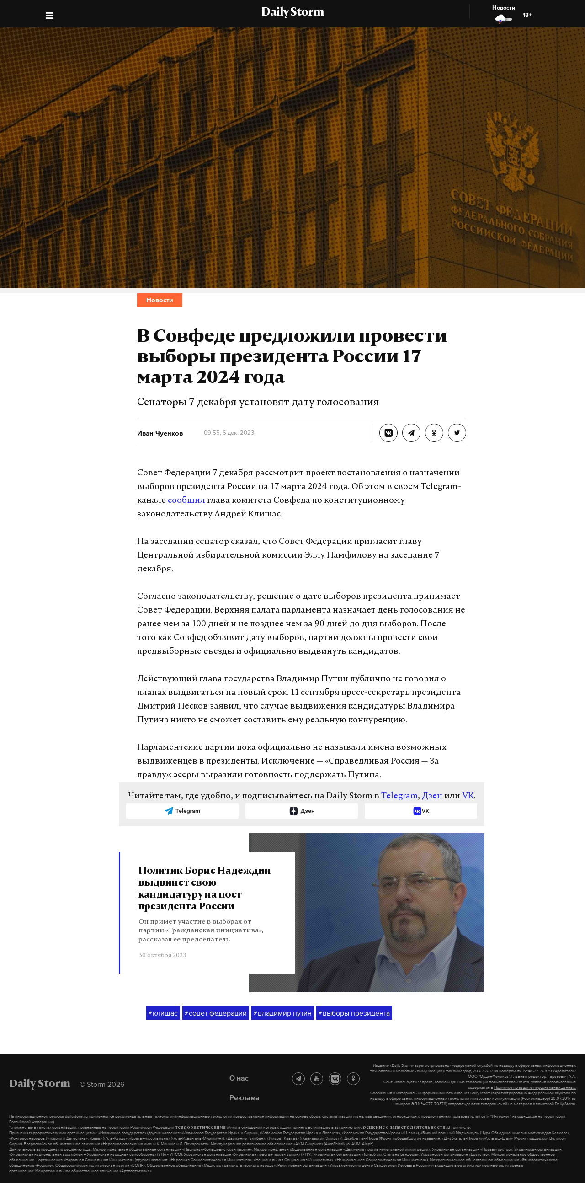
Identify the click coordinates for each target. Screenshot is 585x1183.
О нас (239, 1078)
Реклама (244, 1097)
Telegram (399, 796)
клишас (163, 1013)
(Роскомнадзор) (457, 1071)
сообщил (186, 500)
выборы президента (354, 1013)
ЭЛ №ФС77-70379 (534, 1071)
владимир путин (283, 1013)
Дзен (432, 796)
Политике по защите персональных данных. (535, 1087)
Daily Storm (292, 12)
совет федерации (216, 1013)
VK (468, 796)
